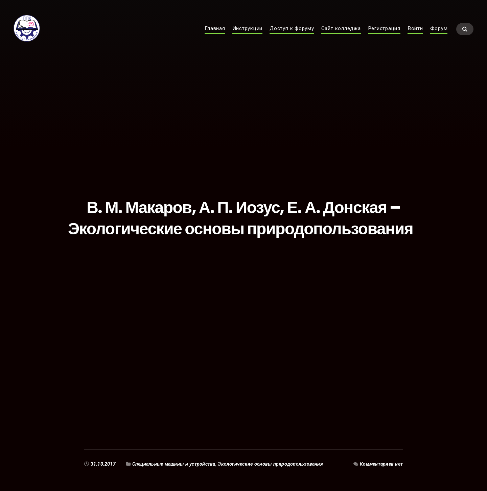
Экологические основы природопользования (271, 464)
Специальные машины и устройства (173, 464)
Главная (215, 36)
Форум (439, 36)
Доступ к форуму (292, 36)
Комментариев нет (381, 464)
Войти (415, 36)
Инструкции (247, 36)
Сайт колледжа (341, 36)
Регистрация (384, 36)
